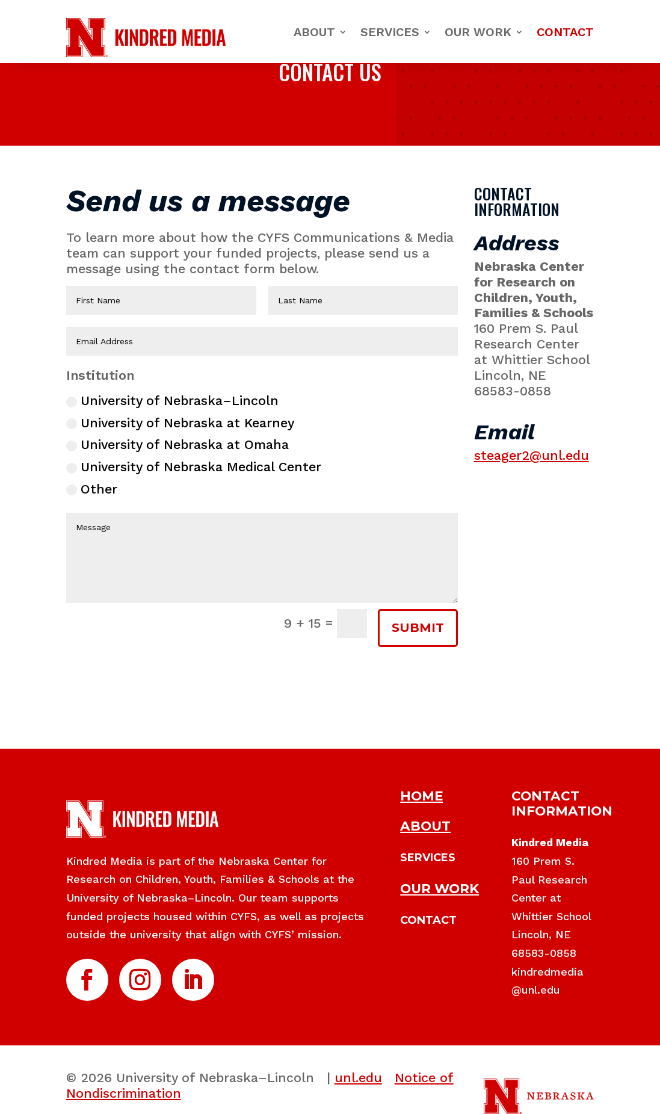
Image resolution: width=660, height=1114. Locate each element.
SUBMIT (418, 627)
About (314, 32)
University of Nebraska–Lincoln (172, 400)
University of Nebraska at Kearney (180, 422)
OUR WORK (439, 888)
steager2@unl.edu (531, 455)
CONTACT (428, 920)
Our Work (478, 32)
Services (389, 32)
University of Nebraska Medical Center (193, 466)
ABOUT (425, 826)
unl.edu (358, 1077)
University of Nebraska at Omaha (177, 444)
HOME (421, 795)
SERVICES (427, 857)
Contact (565, 32)
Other (91, 489)
